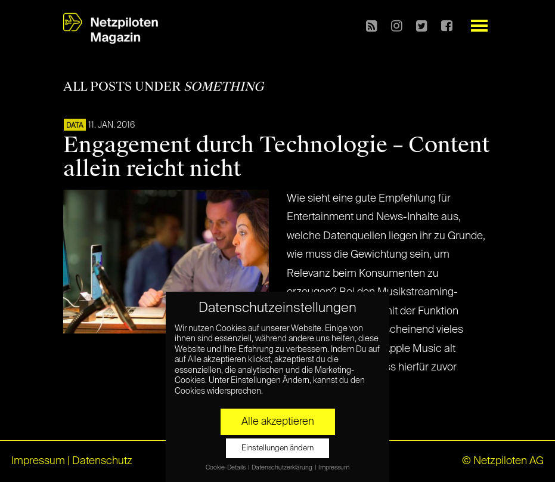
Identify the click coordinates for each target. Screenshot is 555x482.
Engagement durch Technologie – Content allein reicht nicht (276, 157)
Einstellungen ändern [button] (277, 448)
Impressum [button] (333, 468)
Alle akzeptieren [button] (277, 421)
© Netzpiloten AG (503, 461)
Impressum (38, 461)
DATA (74, 125)
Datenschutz (102, 461)
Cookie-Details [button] (226, 468)
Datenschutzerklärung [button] (283, 468)
